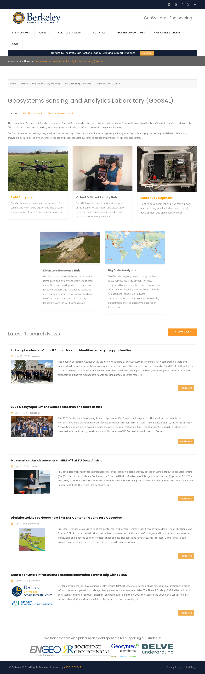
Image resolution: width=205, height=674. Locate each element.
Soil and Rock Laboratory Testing (40, 83)
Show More (183, 332)
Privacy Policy (174, 667)
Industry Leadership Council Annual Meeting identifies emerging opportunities (71, 350)
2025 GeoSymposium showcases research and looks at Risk (56, 407)
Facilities (25, 61)
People (42, 32)
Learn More (147, 53)
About (14, 113)
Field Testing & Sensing (78, 83)
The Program (20, 32)
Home (11, 61)
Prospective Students (167, 32)
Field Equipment (32, 113)
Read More (186, 388)
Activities (99, 32)
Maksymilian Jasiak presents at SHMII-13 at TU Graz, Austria (56, 460)
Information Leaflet (108, 83)
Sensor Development (60, 113)
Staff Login (191, 667)
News (15, 44)
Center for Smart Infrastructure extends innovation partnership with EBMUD (69, 575)
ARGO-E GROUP (72, 667)
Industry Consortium (129, 32)
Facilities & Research (69, 32)
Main (13, 83)
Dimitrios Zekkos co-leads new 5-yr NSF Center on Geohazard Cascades (66, 518)
